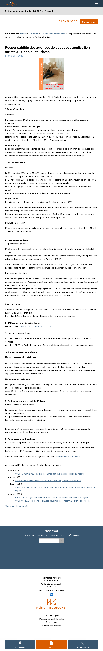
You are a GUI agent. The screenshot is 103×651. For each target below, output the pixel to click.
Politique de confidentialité (51, 619)
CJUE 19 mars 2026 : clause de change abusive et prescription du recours (50, 474)
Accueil (23, 33)
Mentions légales (51, 615)
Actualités (33, 33)
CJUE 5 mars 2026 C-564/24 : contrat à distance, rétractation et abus (48, 480)
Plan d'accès (20, 647)
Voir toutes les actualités (16, 506)
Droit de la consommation (53, 33)
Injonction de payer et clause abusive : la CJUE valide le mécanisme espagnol (51, 497)
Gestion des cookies (51, 625)
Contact (51, 647)
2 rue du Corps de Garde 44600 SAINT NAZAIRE (31, 11)
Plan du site (51, 622)
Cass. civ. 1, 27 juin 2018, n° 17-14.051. (38, 326)
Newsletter (51, 530)
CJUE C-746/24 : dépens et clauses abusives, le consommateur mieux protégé (52, 501)
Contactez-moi (89, 22)
